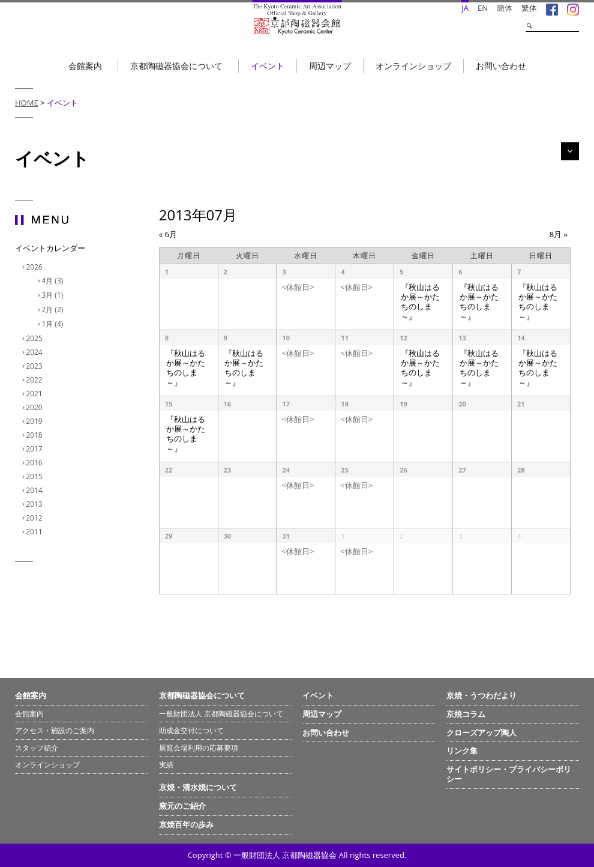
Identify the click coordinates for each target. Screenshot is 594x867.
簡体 (504, 7)
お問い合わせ (501, 65)
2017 (35, 449)
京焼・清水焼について (198, 787)
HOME (26, 102)
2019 (35, 421)
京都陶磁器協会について (176, 65)
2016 (35, 463)
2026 (35, 267)
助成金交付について (191, 730)
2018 (35, 435)
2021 (35, 393)
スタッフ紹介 (36, 748)
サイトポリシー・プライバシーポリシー (508, 774)
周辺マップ (330, 65)
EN (483, 7)
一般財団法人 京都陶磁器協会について (221, 713)
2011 (35, 532)
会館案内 (85, 65)
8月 (559, 234)
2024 (35, 352)
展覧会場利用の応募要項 (198, 748)
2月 (53, 309)
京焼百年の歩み (186, 824)
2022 (35, 380)
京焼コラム (465, 713)
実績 (166, 765)
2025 (35, 338)
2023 (35, 366)
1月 (53, 324)
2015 (35, 476)
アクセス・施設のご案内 (54, 730)
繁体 (529, 7)
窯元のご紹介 (182, 805)
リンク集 (462, 750)
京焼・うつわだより (481, 695)
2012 (35, 518)
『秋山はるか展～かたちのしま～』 (420, 302)
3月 (53, 295)
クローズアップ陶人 (481, 732)
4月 (53, 281)
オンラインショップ (413, 65)
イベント (267, 65)
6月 (168, 234)
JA (465, 7)
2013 (35, 504)
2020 (35, 407)
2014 (35, 490)
